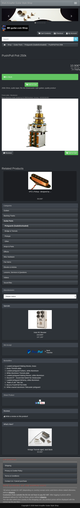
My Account (71, 33)
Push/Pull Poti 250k (55, 45)
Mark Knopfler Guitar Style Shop (17, 3)
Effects (6, 252)
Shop (10, 45)
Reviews (7, 153)
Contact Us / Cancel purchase (16, 481)
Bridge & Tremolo (10, 231)
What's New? (8, 424)
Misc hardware (9, 257)
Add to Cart (31, 85)
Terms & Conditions (12, 476)
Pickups (7, 236)
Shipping (8, 466)
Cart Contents (44, 33)
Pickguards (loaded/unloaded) (35, 45)
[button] (7, 14)
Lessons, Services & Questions (15, 272)
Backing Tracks (9, 216)
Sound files (8, 283)
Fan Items (7, 262)
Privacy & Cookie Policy (13, 471)
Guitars (6, 211)
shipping (77, 69)
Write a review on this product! (17, 416)
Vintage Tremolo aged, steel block (40, 450)
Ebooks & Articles (10, 267)
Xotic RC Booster (40, 332)
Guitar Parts (18, 45)
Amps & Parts (9, 246)
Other (6, 241)
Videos (6, 278)
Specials (7, 306)
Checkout (58, 33)
